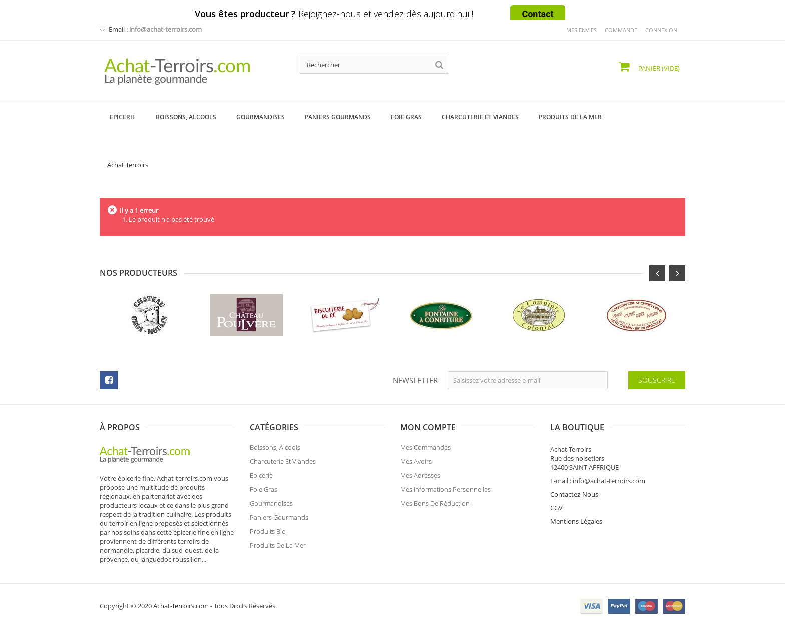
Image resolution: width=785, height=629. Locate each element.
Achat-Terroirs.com (181, 605)
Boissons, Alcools (275, 450)
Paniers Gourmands (279, 520)
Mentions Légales (576, 521)
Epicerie (261, 478)
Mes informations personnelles (445, 492)
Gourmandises (271, 506)
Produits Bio (268, 534)
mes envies (581, 30)
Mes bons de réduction (435, 506)
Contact (537, 14)
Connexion (661, 30)
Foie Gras (263, 492)
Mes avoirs (416, 464)
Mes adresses (420, 478)
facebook (109, 380)
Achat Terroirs (127, 164)
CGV (556, 507)
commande (621, 30)
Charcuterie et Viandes (283, 464)
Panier (658, 68)
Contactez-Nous (574, 494)
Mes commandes (425, 450)
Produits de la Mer (278, 548)
